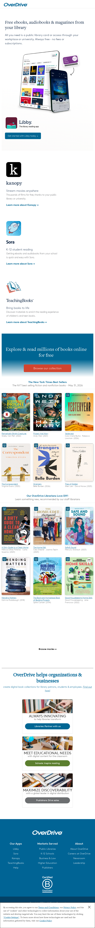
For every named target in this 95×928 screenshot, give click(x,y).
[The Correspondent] (16, 482)
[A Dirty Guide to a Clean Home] (16, 545)
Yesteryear (69, 433)
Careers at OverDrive (79, 853)
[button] (16, 844)
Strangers (37, 484)
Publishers (47, 867)
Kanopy (16, 858)
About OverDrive (79, 849)
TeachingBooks (16, 863)
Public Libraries (47, 849)
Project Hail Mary (40, 433)
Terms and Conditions (48, 907)
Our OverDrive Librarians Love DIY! (47, 495)
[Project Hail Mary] (47, 431)
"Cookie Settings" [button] (11, 917)
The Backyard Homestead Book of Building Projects (46, 598)
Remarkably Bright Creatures (14, 433)
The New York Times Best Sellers (47, 381)
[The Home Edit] (47, 545)
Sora (15, 853)
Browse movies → (47, 649)
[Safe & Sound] (79, 545)
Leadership (79, 863)
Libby (16, 849)
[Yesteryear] (79, 431)
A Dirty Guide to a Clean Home (15, 547)
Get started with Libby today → (23, 136)
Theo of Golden (71, 484)
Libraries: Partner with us (48, 726)
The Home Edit (39, 547)
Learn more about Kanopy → (22, 204)
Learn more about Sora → (20, 263)
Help (15, 867)
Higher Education (47, 863)
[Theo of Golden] (79, 482)
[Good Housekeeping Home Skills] (79, 595)
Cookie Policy (45, 921)
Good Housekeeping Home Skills (78, 597)
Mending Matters (9, 597)
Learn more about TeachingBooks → (26, 322)
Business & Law (47, 858)
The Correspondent (10, 484)
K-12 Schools (47, 853)
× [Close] (89, 907)
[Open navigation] (89, 4)
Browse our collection (47, 368)
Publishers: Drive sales (47, 800)
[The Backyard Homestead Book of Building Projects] (47, 595)
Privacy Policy (69, 907)
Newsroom (79, 858)
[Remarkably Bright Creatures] (16, 431)
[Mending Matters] (16, 595)
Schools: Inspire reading (47, 763)
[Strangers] (47, 482)
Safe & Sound (70, 547)
